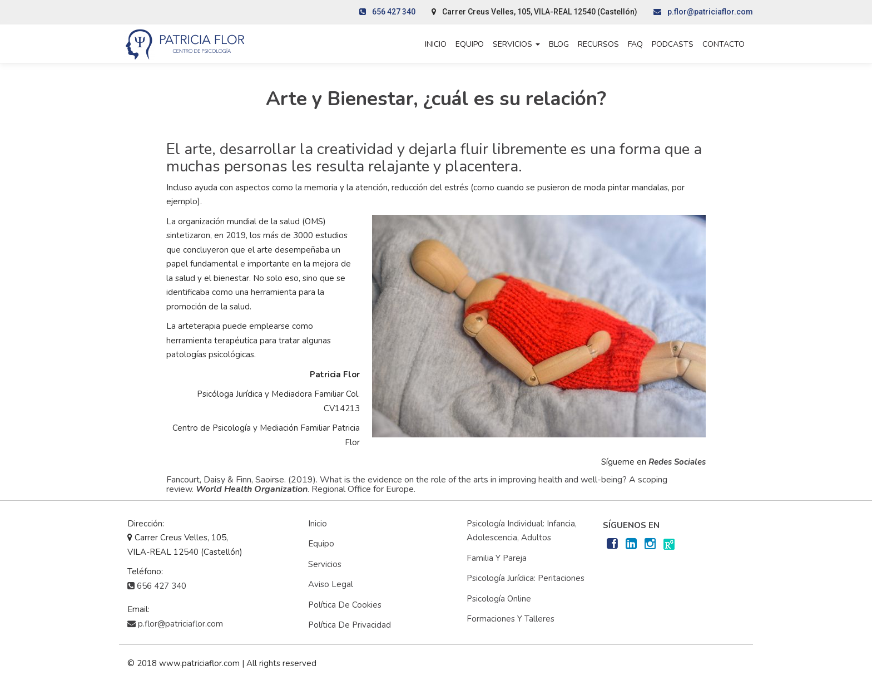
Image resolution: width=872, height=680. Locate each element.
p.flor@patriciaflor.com (703, 11)
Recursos (598, 44)
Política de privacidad (349, 624)
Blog (559, 44)
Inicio (436, 44)
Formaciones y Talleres (510, 618)
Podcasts (672, 44)
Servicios (516, 44)
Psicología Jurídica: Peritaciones (525, 578)
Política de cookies (345, 604)
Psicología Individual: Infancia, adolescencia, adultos (522, 531)
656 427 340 (387, 11)
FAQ (635, 44)
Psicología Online (499, 598)
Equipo (469, 44)
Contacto (723, 44)
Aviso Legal (330, 584)
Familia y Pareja (497, 558)
